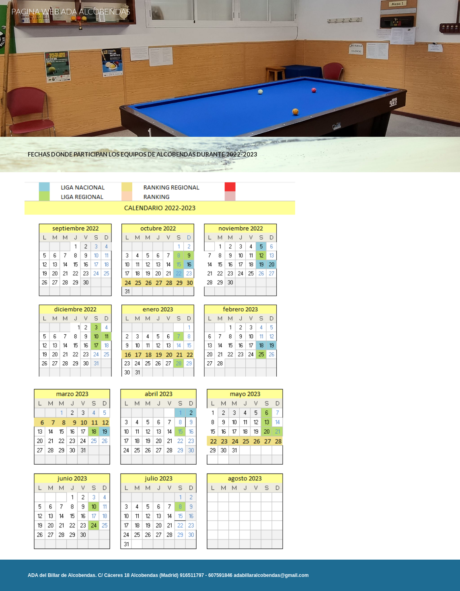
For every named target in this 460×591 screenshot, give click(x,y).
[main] (230, 154)
